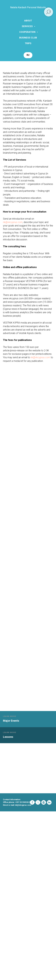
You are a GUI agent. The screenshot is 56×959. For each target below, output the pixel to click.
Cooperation (27, 32)
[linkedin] (22, 809)
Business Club (28, 37)
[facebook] (5, 809)
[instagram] (16, 809)
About (28, 20)
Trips (28, 43)
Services (27, 26)
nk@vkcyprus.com (13, 222)
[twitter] (11, 809)
